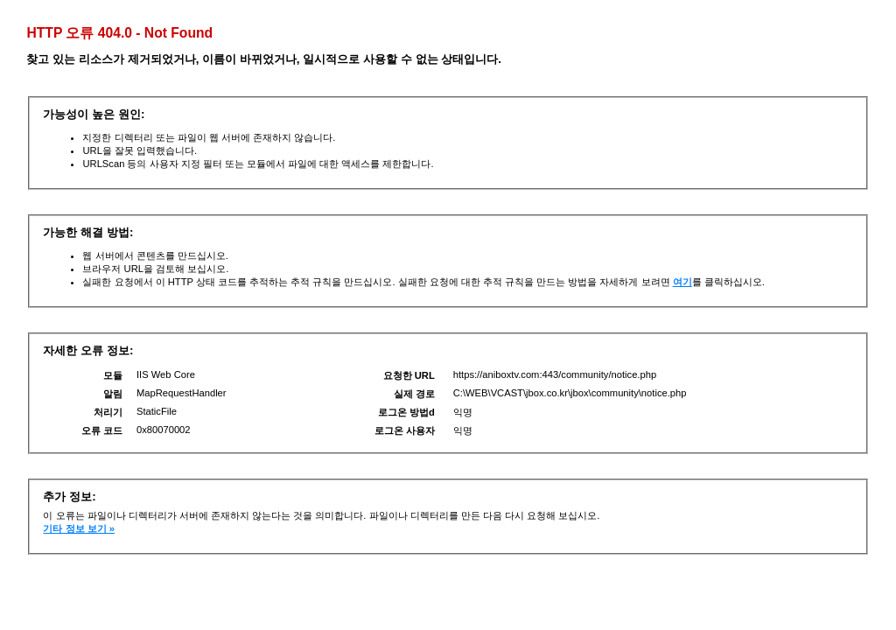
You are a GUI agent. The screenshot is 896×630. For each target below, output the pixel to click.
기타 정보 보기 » (79, 528)
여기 (682, 281)
